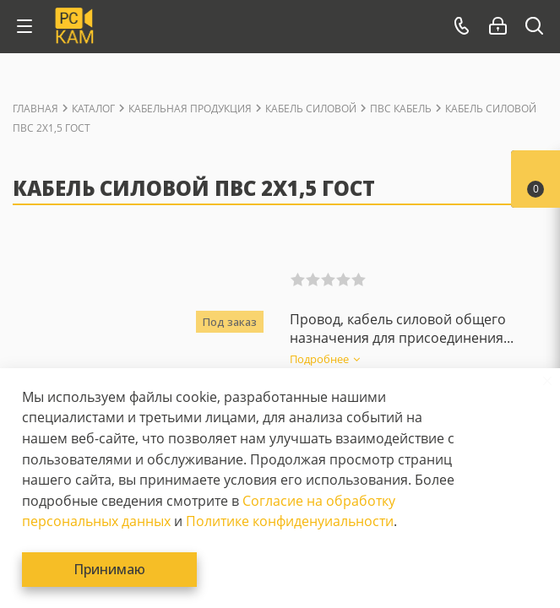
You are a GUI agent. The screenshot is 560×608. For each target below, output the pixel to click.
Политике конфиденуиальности (290, 521)
